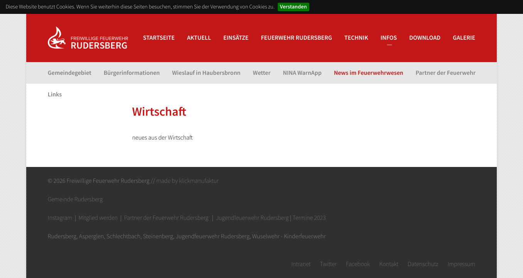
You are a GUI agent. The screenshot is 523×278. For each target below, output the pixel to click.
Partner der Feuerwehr (446, 73)
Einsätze (235, 38)
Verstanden (293, 6)
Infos (388, 38)
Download (424, 38)
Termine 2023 (309, 218)
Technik (356, 38)
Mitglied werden (98, 218)
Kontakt (388, 264)
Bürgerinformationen (132, 73)
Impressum (461, 264)
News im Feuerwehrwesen (368, 73)
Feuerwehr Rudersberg (296, 38)
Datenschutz (423, 264)
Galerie (464, 38)
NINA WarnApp (302, 73)
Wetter (262, 73)
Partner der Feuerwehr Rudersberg (166, 218)
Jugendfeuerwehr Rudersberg (252, 218)
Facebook (358, 264)
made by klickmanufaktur (187, 181)
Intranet (300, 264)
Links (55, 94)
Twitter (328, 264)
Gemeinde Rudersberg (75, 199)
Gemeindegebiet (69, 73)
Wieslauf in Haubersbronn (206, 73)
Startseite (159, 38)
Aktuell (199, 38)
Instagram (60, 218)
